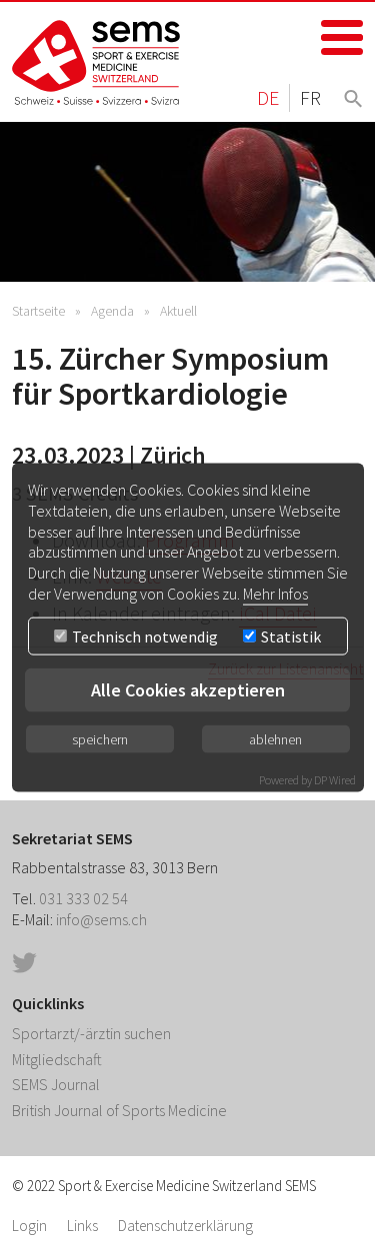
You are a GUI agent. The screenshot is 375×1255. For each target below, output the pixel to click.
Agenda (112, 311)
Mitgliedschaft (57, 1059)
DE (268, 97)
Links (82, 1225)
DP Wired (335, 778)
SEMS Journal (56, 1084)
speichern (100, 738)
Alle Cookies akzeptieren (188, 688)
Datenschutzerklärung (185, 1225)
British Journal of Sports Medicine (119, 1110)
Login (29, 1225)
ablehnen (275, 738)
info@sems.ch (101, 919)
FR (310, 97)
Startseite (38, 311)
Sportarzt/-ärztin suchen (91, 1033)
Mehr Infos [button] (275, 594)
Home (97, 62)
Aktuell (178, 311)
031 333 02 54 (83, 898)
